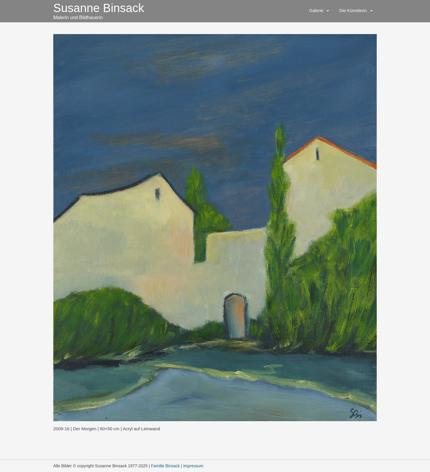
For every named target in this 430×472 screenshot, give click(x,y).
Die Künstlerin (353, 10)
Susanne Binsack (98, 7)
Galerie (316, 10)
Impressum (193, 465)
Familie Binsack (165, 465)
